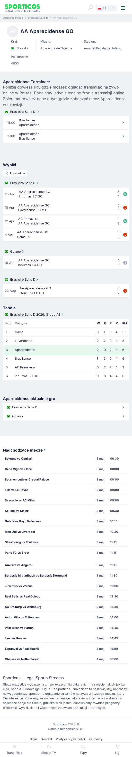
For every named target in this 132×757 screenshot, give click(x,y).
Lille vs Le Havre (16, 490)
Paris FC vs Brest (17, 552)
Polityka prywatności (70, 739)
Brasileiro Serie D (22, 112)
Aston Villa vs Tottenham (22, 617)
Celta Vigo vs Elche (18, 469)
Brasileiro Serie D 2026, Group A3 (34, 314)
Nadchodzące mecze (25, 450)
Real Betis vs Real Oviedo (22, 596)
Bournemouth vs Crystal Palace (27, 479)
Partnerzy (96, 739)
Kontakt (46, 739)
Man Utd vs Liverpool (20, 532)
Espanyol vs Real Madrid (22, 648)
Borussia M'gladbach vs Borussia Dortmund (36, 575)
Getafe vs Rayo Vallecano (23, 521)
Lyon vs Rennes (16, 638)
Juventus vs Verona (19, 586)
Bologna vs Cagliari (18, 458)
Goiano (15, 251)
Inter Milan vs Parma (19, 628)
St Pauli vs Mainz (17, 511)
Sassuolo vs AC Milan (20, 500)
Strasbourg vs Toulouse (21, 542)
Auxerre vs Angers (18, 565)
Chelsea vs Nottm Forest (22, 659)
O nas (33, 739)
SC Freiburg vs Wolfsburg (23, 607)
